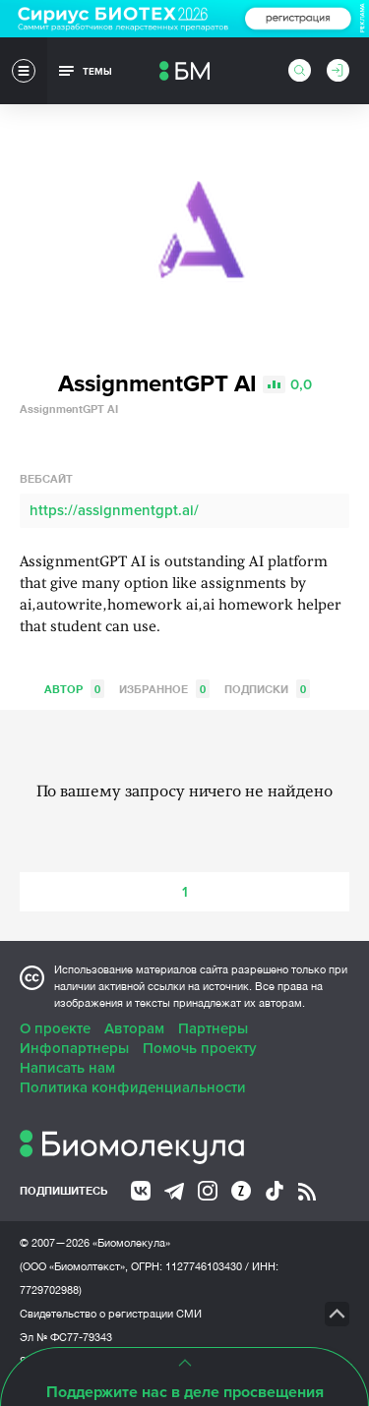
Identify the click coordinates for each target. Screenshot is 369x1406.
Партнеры (213, 1028)
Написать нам (67, 1068)
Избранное (164, 688)
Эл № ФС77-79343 (66, 1337)
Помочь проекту (200, 1048)
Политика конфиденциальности (133, 1087)
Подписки (267, 688)
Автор (74, 688)
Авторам (134, 1028)
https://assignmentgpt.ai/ (114, 510)
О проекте (55, 1028)
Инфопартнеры (74, 1048)
